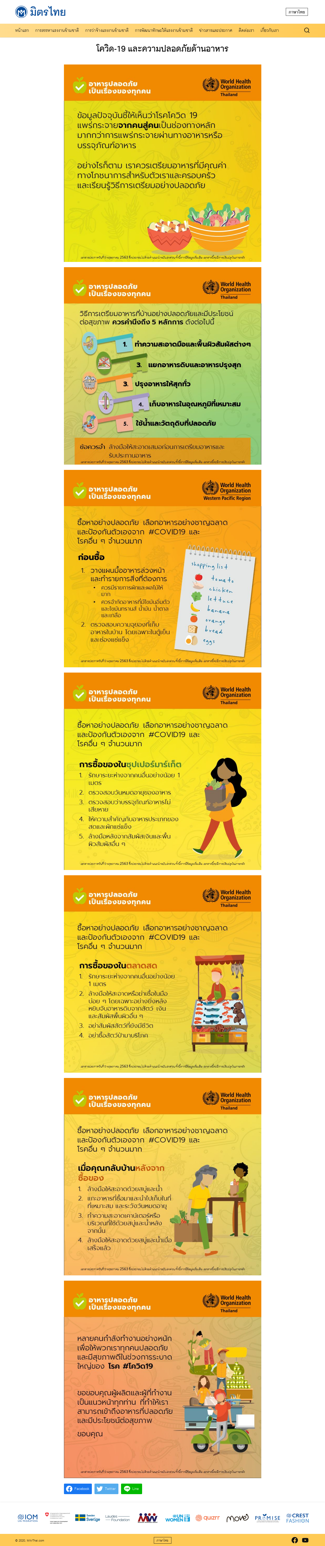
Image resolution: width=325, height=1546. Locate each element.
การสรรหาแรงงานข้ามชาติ (57, 30)
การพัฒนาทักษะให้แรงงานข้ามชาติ (164, 30)
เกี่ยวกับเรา (270, 30)
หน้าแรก (22, 30)
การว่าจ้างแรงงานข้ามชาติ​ (107, 30)
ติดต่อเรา (246, 30)
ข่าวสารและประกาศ (215, 30)
